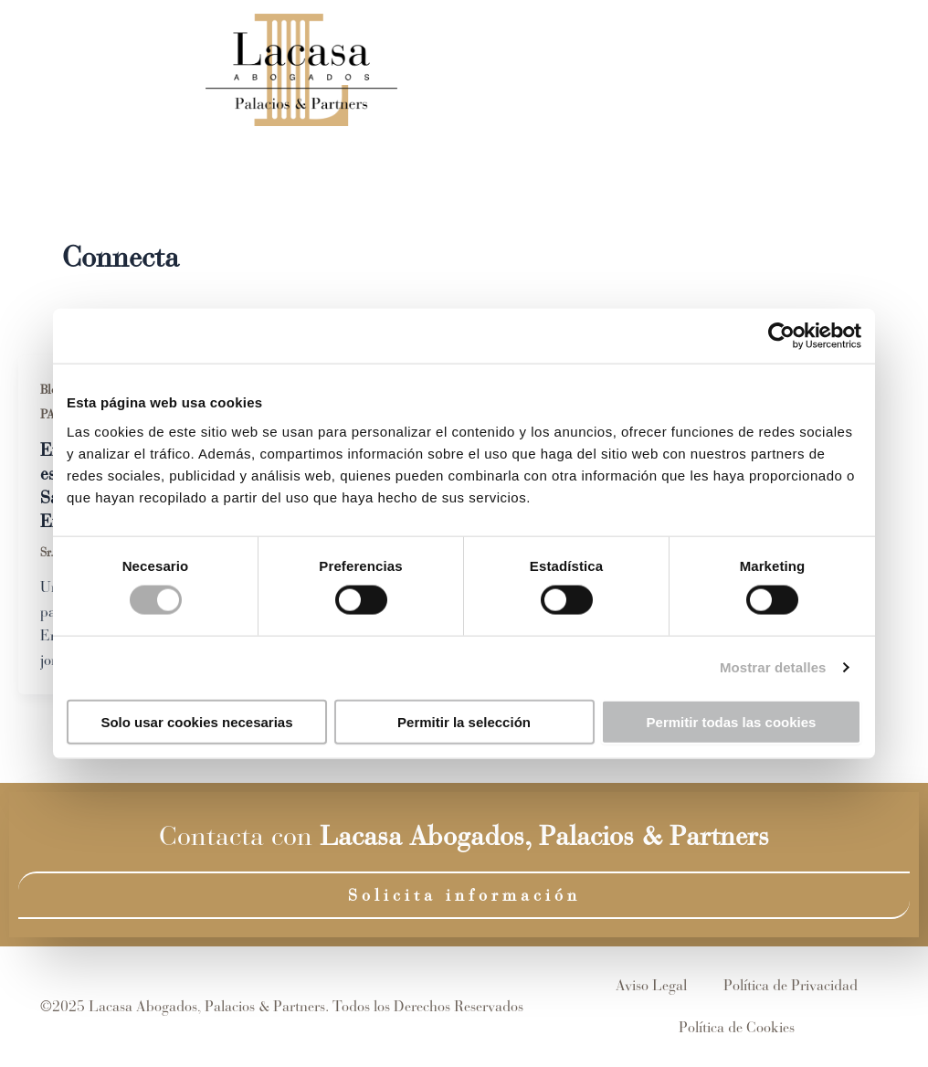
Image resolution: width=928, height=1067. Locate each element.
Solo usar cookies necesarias (196, 721)
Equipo (498, 69)
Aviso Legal (651, 985)
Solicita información (464, 895)
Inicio (409, 69)
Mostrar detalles (773, 667)
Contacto (774, 69)
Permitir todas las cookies (732, 721)
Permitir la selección (464, 721)
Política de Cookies (737, 1027)
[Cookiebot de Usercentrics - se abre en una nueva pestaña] (781, 336)
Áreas (597, 69)
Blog (683, 69)
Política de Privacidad (790, 985)
